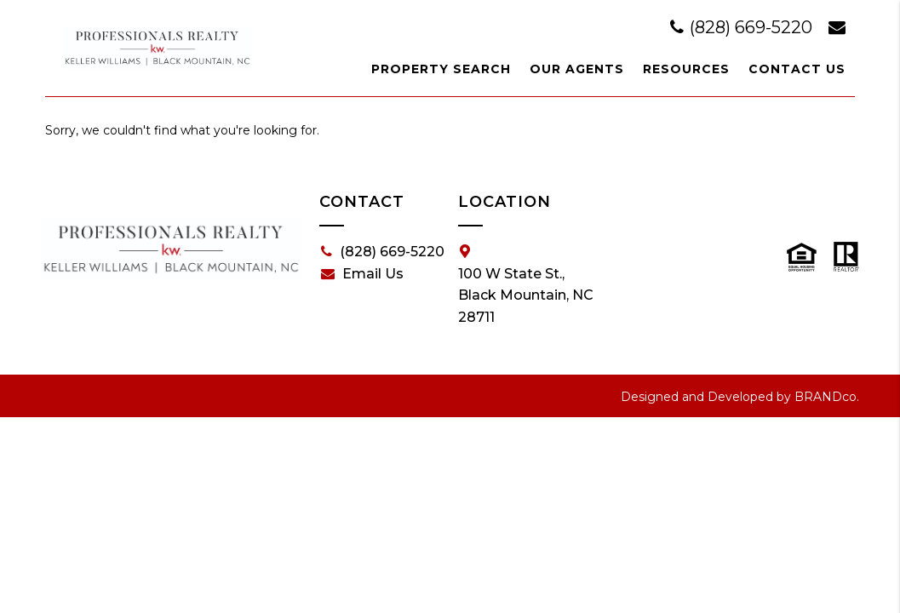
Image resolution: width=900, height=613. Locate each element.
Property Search (441, 69)
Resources (686, 69)
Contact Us (797, 69)
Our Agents (577, 69)
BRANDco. (826, 396)
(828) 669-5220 (743, 27)
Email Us (362, 274)
